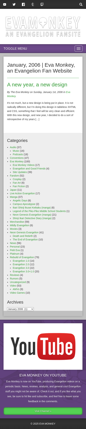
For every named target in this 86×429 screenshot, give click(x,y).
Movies (14, 228)
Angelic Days (20, 200)
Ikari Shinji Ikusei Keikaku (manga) (32, 207)
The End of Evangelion (25, 239)
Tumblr (33, 4)
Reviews (14, 275)
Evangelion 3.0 (21, 267)
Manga (14, 197)
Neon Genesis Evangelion (24, 232)
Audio (13, 147)
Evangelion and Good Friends (29, 168)
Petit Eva (15, 250)
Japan (13, 189)
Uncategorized (18, 282)
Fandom (14, 175)
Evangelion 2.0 (21, 264)
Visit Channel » (43, 411)
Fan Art (17, 182)
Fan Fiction (19, 186)
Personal (15, 246)
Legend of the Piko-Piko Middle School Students (39, 211)
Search (81, 4)
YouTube (4, 4)
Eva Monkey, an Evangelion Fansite (43, 26)
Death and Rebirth (23, 236)
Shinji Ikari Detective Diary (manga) (32, 218)
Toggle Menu (15, 48)
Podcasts (18, 154)
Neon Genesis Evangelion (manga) (32, 214)
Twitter (14, 4)
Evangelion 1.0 (21, 260)
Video (13, 285)
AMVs (16, 289)
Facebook (23, 4)
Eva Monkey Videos (24, 165)
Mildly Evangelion (19, 225)
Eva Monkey (17, 161)
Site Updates (20, 172)
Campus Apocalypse (24, 204)
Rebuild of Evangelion (22, 257)
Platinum (14, 253)
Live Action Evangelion (22, 193)
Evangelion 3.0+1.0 (23, 271)
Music (16, 150)
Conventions (17, 157)
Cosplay (17, 179)
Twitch (42, 4)
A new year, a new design (37, 84)
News (13, 243)
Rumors (14, 278)
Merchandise (17, 221)
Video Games (17, 292)
